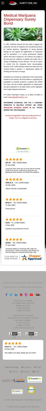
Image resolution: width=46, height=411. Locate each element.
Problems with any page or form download (23, 407)
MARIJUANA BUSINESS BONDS (16, 107)
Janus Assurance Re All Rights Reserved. (26, 400)
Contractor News (7, 282)
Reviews (6, 287)
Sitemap (39, 287)
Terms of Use (31, 282)
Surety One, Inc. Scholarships (18, 287)
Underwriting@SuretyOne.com (18, 97)
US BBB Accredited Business (13, 333)
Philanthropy (39, 282)
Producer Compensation (19, 282)
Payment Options (31, 287)
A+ (19, 333)
